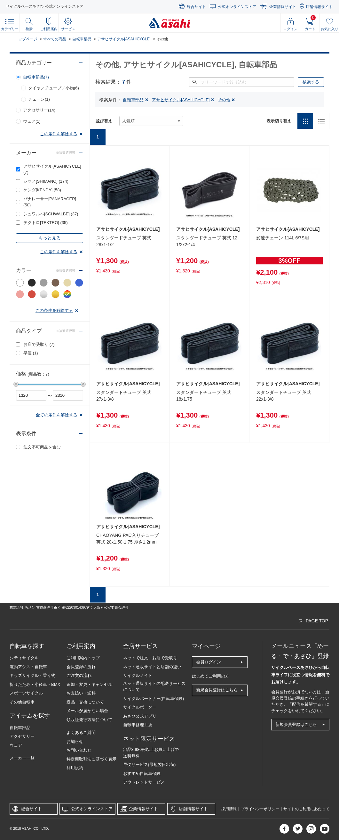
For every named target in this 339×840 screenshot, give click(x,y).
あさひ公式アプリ (139, 716)
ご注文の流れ (79, 675)
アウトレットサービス (144, 782)
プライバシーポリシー (260, 809)
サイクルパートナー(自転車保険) (153, 698)
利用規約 (75, 767)
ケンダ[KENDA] (42, 189)
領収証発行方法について (89, 719)
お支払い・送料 (81, 693)
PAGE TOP (317, 621)
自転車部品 (81, 39)
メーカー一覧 (22, 758)
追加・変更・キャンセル (89, 684)
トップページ (25, 39)
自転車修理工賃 (137, 724)
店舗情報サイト (319, 6)
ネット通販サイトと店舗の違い (152, 666)
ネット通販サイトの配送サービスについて (154, 686)
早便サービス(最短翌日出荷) (149, 764)
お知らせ (75, 741)
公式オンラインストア (237, 6)
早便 (30, 353)
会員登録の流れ (81, 666)
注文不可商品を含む (42, 447)
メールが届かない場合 (87, 710)
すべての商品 (54, 39)
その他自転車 (22, 702)
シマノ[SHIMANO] (45, 181)
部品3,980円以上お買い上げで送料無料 (151, 752)
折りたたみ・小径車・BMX (35, 684)
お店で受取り (39, 344)
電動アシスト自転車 (28, 666)
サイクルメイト (137, 675)
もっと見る (49, 237)
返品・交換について (85, 702)
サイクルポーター (139, 707)
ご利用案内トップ (83, 657)
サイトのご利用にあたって (306, 809)
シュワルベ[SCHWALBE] (50, 214)
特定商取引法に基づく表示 (91, 759)
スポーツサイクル (26, 693)
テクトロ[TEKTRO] (45, 222)
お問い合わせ (79, 750)
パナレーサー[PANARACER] (49, 202)
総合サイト (196, 6)
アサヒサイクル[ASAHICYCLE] (124, 39)
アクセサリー (22, 736)
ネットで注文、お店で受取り (150, 657)
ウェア (16, 745)
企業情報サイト (282, 6)
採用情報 (229, 809)
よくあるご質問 (81, 732)
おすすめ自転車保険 (142, 773)
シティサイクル (24, 657)
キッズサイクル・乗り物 (32, 675)
